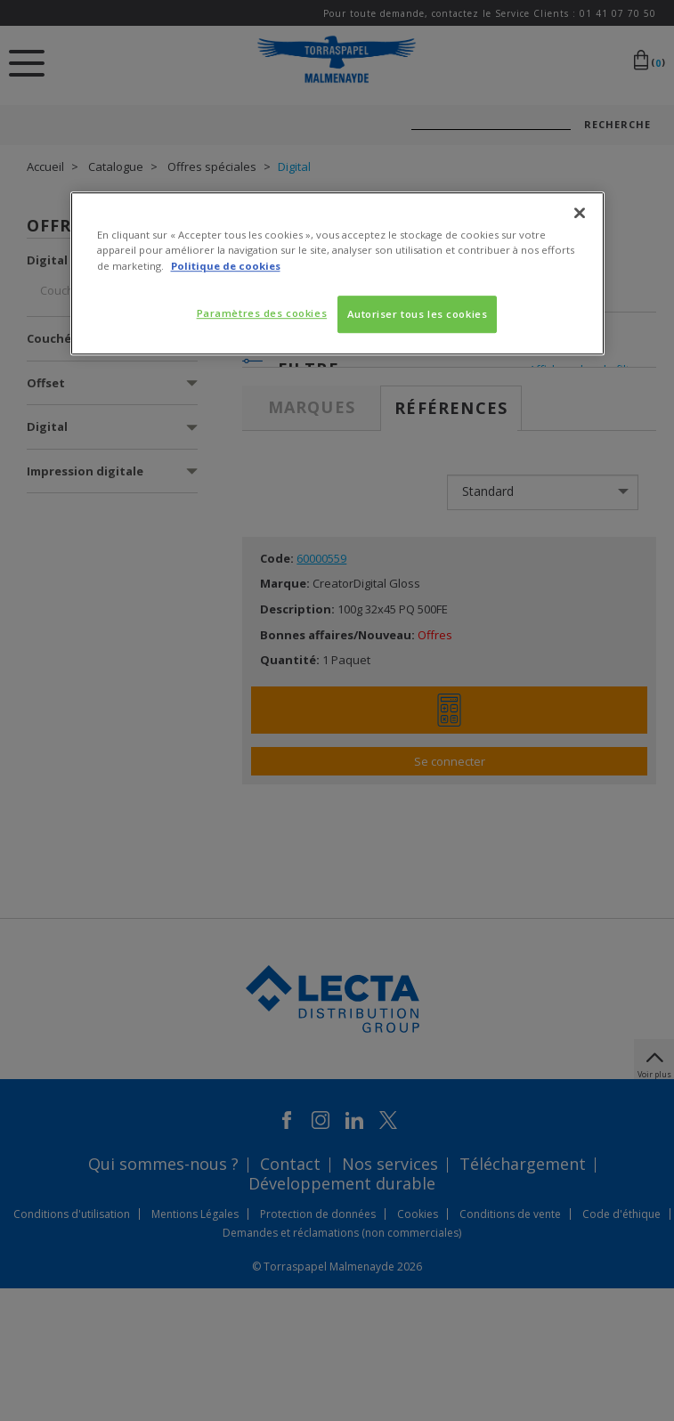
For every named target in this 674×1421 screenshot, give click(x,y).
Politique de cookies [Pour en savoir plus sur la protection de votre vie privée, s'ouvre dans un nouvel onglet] (225, 265)
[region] (337, 273)
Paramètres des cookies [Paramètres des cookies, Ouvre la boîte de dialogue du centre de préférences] (262, 313)
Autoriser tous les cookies (417, 314)
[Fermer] (579, 213)
